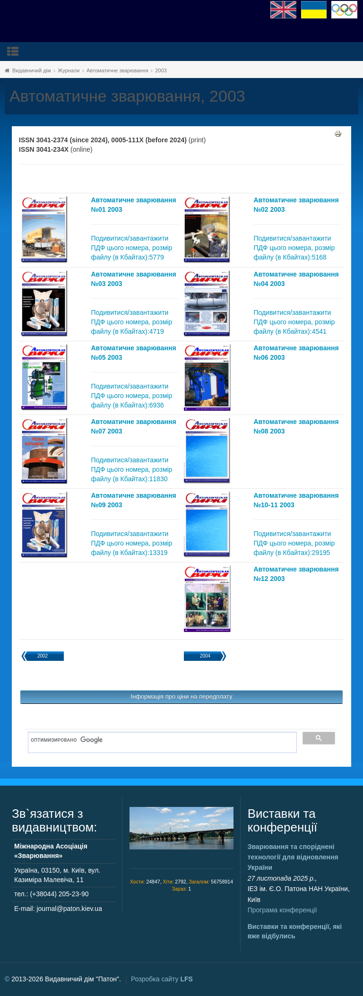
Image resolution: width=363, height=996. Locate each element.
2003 (160, 70)
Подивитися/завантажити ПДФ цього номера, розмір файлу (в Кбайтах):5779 (131, 247)
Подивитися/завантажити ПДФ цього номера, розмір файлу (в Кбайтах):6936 (131, 395)
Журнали (68, 70)
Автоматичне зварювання (117, 70)
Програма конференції (282, 910)
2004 (205, 655)
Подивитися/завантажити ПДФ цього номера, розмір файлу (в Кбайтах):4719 (131, 322)
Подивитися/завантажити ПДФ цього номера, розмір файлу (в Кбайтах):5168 (294, 247)
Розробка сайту (162, 979)
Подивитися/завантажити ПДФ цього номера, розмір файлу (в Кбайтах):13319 (131, 543)
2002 (42, 655)
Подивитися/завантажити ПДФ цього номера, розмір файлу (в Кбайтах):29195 (294, 543)
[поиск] (159, 740)
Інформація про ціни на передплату (182, 696)
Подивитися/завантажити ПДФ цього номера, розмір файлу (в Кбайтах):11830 (131, 469)
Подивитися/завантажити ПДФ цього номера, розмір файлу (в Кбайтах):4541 (294, 322)
